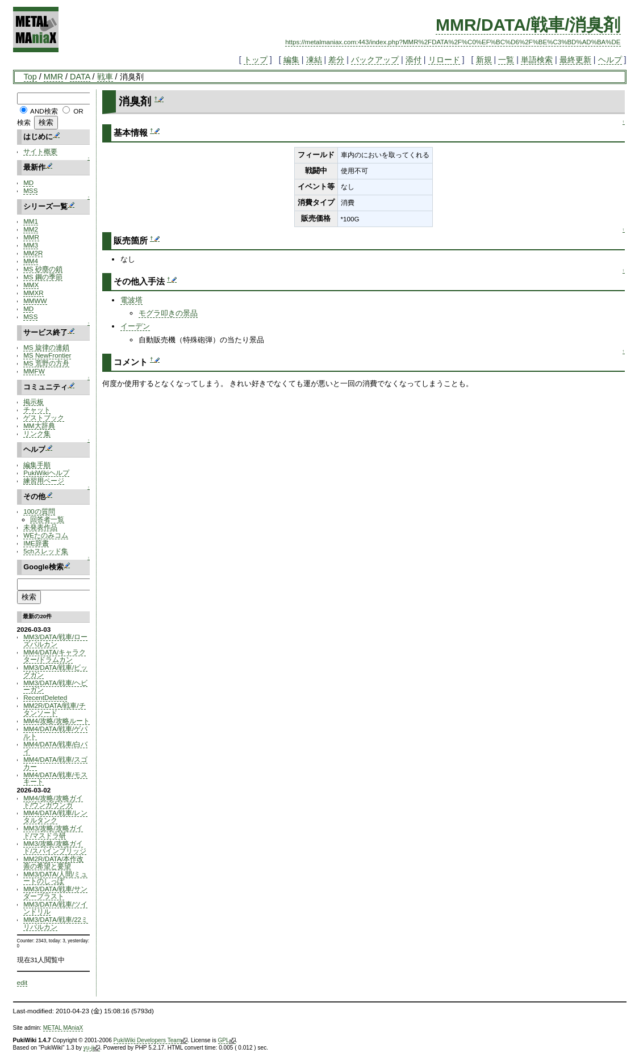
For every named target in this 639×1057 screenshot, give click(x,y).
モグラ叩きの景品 (168, 313)
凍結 (314, 59)
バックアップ (375, 59)
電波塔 (131, 300)
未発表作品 (40, 527)
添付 (413, 59)
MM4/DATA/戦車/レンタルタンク (55, 816)
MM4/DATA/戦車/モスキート (55, 778)
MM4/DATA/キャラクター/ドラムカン (54, 655)
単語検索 (537, 59)
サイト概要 (40, 151)
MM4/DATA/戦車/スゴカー (55, 763)
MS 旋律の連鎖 (46, 347)
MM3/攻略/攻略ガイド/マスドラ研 (52, 831)
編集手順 (37, 464)
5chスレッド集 (45, 551)
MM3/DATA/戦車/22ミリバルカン (55, 923)
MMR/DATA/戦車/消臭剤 (528, 24)
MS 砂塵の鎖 (42, 268)
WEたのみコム (45, 535)
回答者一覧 (47, 519)
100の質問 (39, 511)
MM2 (30, 229)
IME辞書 (36, 543)
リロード (444, 59)
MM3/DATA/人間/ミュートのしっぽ (55, 877)
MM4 (30, 261)
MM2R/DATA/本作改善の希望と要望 (53, 862)
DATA (80, 76)
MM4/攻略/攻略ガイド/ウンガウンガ (52, 801)
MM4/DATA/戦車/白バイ (55, 747)
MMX (31, 284)
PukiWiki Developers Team (151, 1040)
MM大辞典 (39, 425)
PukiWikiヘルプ (46, 472)
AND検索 (44, 111)
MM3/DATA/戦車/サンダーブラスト (55, 892)
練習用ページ (43, 480)
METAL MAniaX (63, 1028)
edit (22, 982)
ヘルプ (610, 59)
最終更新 (575, 59)
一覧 (506, 59)
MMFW (34, 371)
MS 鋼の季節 (42, 276)
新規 (484, 59)
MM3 (30, 245)
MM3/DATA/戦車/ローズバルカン (55, 640)
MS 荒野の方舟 (46, 363)
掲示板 (33, 401)
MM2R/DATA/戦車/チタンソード (54, 709)
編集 (291, 59)
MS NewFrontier (47, 355)
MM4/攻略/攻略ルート (56, 720)
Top (30, 76)
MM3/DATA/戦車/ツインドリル (55, 907)
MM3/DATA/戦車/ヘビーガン (55, 686)
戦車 (105, 76)
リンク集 (37, 433)
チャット (37, 409)
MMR (53, 76)
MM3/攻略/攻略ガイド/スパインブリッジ (54, 847)
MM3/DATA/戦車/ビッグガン (55, 671)
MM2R (33, 253)
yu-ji (91, 1048)
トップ (256, 59)
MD (28, 182)
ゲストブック (43, 417)
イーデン (135, 326)
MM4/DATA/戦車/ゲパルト (55, 732)
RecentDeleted (45, 697)
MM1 (30, 221)
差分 (336, 59)
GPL (227, 1040)
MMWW (35, 300)
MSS (30, 190)
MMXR (33, 292)
